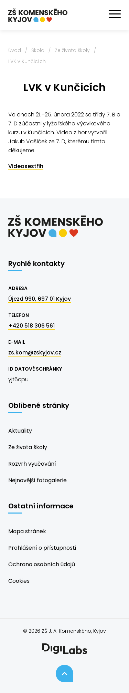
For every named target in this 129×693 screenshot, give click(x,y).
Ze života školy (72, 50)
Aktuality (20, 431)
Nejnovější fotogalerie (37, 480)
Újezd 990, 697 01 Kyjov (39, 299)
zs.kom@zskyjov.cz (34, 352)
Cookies (19, 581)
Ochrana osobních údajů (41, 564)
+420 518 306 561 (31, 326)
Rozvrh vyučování (32, 464)
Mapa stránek (27, 531)
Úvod (14, 50)
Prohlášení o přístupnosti (42, 548)
